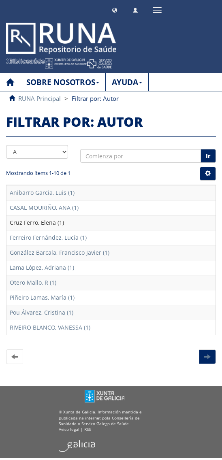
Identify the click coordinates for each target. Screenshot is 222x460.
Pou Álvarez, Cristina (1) (41, 312)
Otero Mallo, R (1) (33, 282)
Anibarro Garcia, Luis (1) (42, 192)
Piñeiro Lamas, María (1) (42, 297)
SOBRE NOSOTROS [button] (62, 82)
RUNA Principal (39, 98)
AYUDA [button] (127, 82)
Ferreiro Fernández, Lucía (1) (48, 237)
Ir (208, 156)
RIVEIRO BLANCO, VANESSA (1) (50, 327)
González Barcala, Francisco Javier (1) (59, 252)
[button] (115, 9)
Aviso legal (69, 429)
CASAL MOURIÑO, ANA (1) (44, 207)
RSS (87, 429)
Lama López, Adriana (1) (42, 267)
